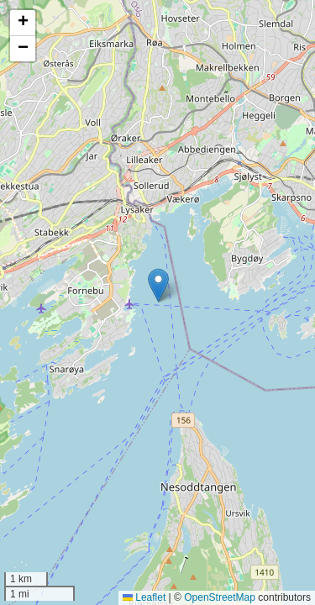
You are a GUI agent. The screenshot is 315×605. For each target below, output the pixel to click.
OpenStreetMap (219, 597)
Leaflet (144, 597)
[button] (158, 285)
